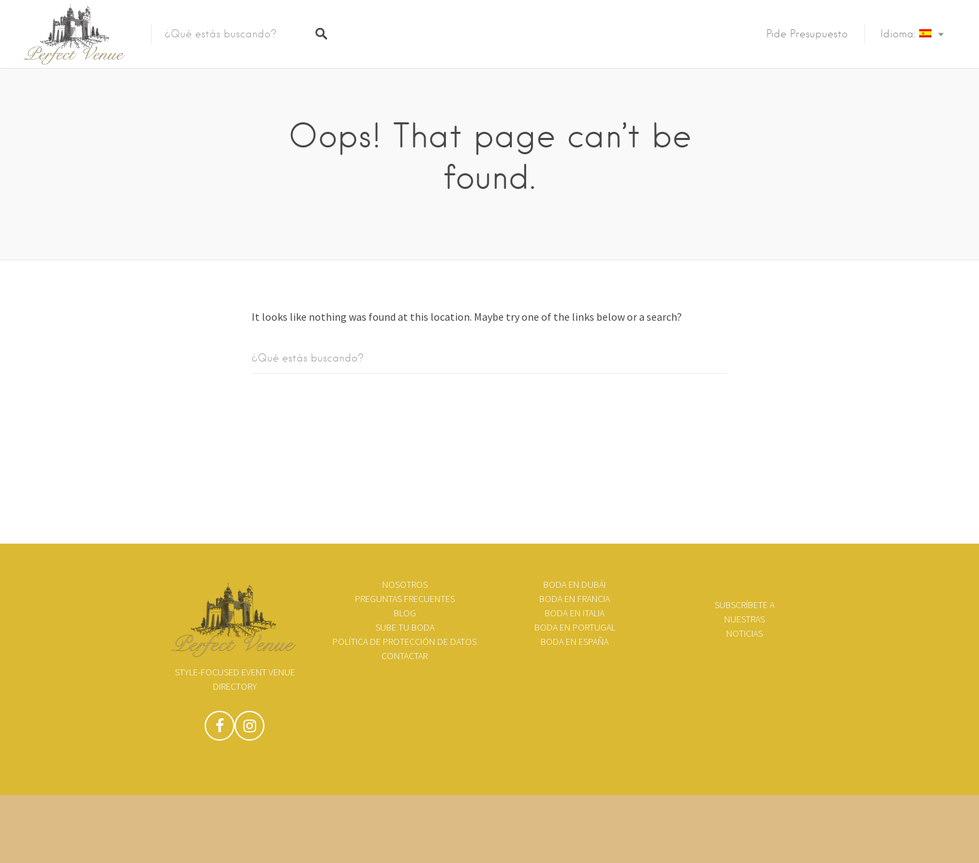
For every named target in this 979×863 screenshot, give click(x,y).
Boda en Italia (574, 613)
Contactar (404, 656)
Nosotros (405, 584)
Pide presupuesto (807, 34)
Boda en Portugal (574, 627)
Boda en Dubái (574, 584)
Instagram (249, 729)
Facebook (219, 729)
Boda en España (574, 641)
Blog (405, 613)
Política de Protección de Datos (404, 641)
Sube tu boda (404, 627)
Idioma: (905, 34)
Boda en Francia (574, 599)
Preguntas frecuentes (405, 599)
